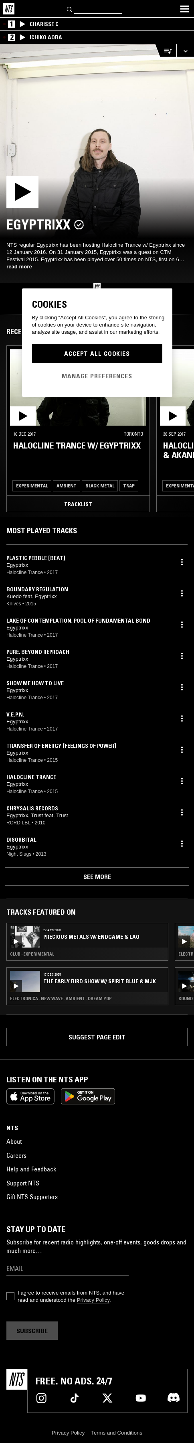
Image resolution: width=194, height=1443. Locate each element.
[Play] (97, 141)
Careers (16, 1155)
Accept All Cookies (97, 353)
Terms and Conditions (116, 1433)
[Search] (69, 9)
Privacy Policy (93, 1300)
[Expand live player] (185, 50)
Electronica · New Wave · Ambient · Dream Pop (61, 998)
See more (97, 877)
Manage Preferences (97, 376)
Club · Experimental (32, 954)
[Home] (8, 8)
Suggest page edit (97, 1037)
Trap (129, 486)
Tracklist (78, 504)
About (14, 1141)
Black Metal (99, 486)
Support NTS (22, 1183)
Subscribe (32, 1331)
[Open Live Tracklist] (165, 50)
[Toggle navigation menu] (184, 8)
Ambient (67, 486)
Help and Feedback (31, 1169)
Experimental (32, 486)
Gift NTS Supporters (32, 1197)
